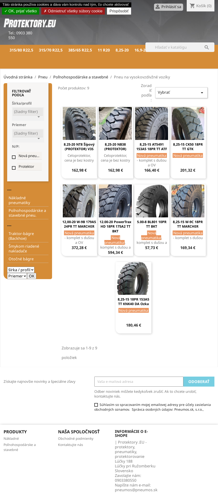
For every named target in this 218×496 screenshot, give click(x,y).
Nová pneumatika (30, 155)
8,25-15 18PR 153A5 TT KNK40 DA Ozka (133, 301)
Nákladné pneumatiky (19, 200)
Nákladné (11, 438)
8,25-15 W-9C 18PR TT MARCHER (188, 224)
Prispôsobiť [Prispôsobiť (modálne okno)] (119, 11)
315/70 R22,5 (51, 50)
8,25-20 (122, 50)
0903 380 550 (20, 35)
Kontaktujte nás (70, 444)
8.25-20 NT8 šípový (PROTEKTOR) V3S (79, 146)
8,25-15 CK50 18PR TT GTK (188, 146)
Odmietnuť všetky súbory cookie (73, 11)
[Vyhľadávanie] (179, 47)
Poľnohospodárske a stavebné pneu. (27, 213)
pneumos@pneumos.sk (136, 489)
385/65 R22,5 (80, 50)
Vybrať (181, 93)
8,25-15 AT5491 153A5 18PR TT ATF (151, 146)
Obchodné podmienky (75, 438)
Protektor (26, 166)
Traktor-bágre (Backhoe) (21, 236)
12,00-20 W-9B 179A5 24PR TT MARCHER (79, 224)
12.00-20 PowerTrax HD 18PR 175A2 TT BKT (115, 227)
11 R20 (104, 50)
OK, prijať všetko (20, 11)
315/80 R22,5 (21, 50)
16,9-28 (141, 50)
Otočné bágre (21, 258)
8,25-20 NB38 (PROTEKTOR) (115, 146)
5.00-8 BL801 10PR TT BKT (151, 224)
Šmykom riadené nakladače (24, 249)
